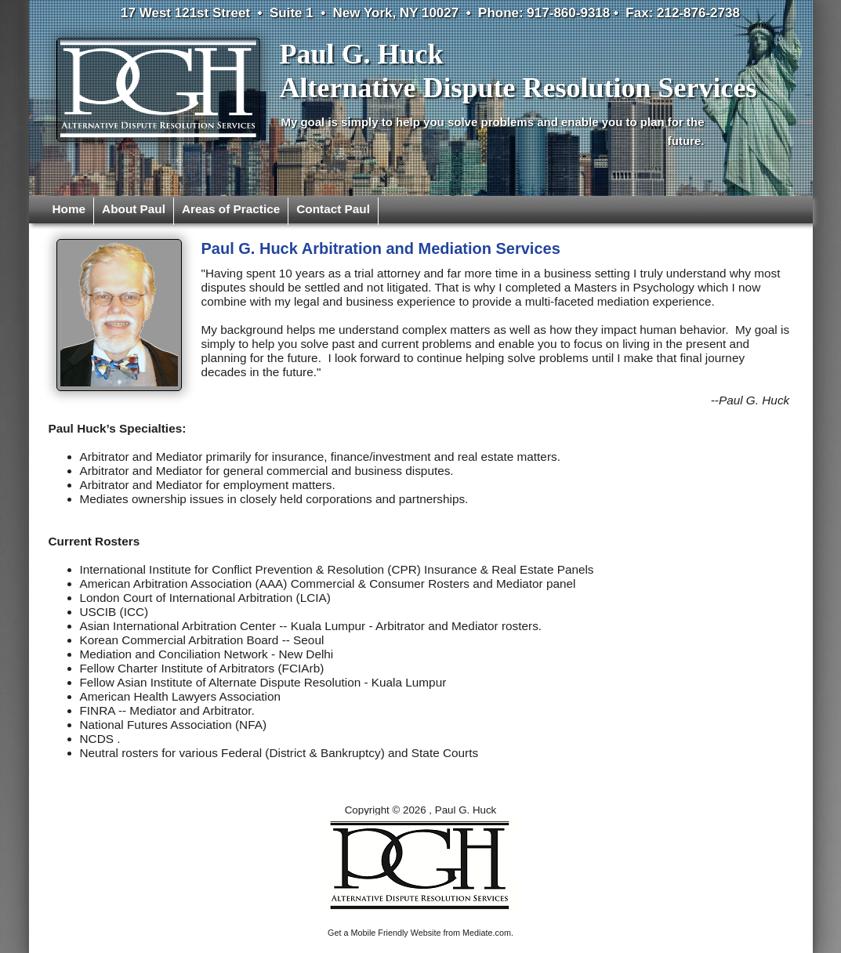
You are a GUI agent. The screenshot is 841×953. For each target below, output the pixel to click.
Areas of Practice (231, 209)
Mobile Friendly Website (396, 932)
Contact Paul (333, 209)
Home (69, 209)
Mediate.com (486, 932)
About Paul (133, 209)
